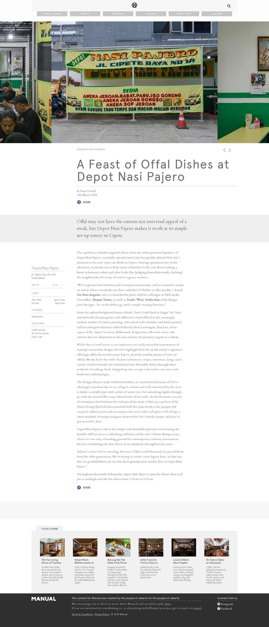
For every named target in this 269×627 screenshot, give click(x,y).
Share (87, 202)
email (197, 608)
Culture (216, 13)
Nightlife (118, 13)
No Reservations (40, 333)
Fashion (151, 13)
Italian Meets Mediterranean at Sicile (84, 562)
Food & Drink (52, 13)
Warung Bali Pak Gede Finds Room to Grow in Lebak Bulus (117, 564)
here (168, 604)
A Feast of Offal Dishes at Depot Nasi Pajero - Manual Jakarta (134, 5)
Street (85, 13)
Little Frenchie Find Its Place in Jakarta (149, 562)
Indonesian (37, 316)
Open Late (37, 336)
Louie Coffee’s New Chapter (181, 561)
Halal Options (38, 329)
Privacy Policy (102, 614)
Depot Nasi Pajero (45, 268)
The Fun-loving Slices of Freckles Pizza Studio (51, 562)
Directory (184, 13)
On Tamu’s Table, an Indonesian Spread (215, 562)
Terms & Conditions (82, 614)
